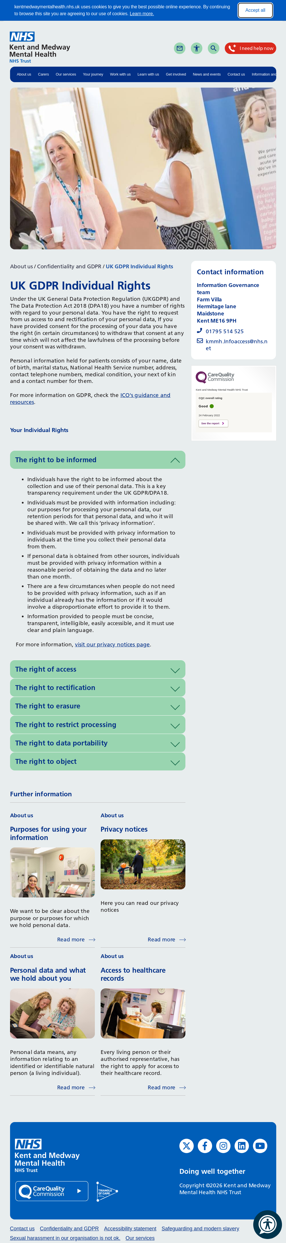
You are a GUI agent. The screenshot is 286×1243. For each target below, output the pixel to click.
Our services (66, 74)
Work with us (120, 74)
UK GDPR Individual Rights (139, 266)
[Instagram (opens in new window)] (223, 1146)
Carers (43, 74)
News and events (207, 74)
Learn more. (142, 13)
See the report (210, 423)
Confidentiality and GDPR (69, 266)
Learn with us (148, 74)
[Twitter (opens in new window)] (186, 1146)
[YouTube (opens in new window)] (260, 1146)
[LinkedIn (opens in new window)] (242, 1146)
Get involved (176, 74)
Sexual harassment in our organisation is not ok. (65, 1238)
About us (24, 74)
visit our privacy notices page (112, 644)
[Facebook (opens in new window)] (205, 1146)
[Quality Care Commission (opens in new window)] (52, 1191)
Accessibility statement (130, 1229)
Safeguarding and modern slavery (200, 1229)
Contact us (236, 74)
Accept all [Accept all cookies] (255, 10)
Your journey (93, 74)
